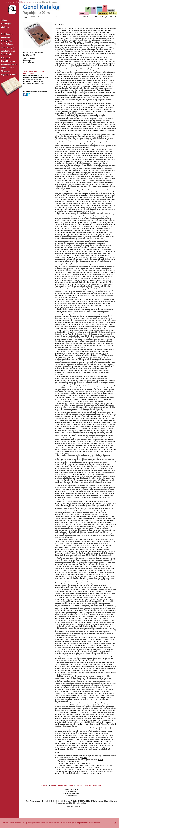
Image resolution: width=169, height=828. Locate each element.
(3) (58, 763)
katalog (53, 785)
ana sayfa (44, 785)
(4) (58, 769)
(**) (58, 765)
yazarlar (79, 785)
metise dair (62, 785)
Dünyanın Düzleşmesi (31, 83)
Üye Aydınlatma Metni (71, 793)
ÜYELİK (86, 17)
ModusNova (75, 807)
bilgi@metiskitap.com (109, 801)
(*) (56, 756)
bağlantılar (97, 785)
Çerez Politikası (71, 795)
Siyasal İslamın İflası (31, 76)
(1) (58, 760)
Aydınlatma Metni (71, 791)
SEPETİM (94, 17)
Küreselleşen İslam (30, 79)
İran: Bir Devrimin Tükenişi (33, 78)
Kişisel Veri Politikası (71, 789)
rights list (87, 785)
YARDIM (113, 17)
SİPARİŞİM (103, 17)
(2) (58, 761)
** (70, 319)
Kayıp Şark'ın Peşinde (31, 81)
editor (71, 785)
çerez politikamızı (81, 823)
